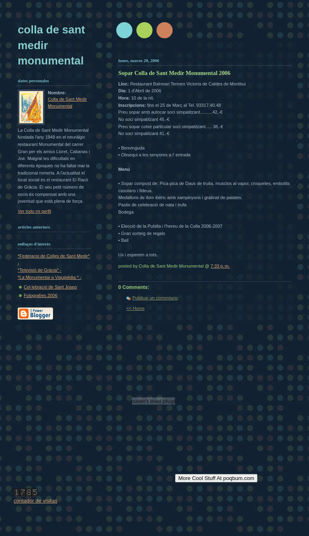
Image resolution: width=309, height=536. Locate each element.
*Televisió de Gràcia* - (40, 270)
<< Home (135, 308)
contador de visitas (35, 501)
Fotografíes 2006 (41, 295)
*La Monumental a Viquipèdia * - (49, 277)
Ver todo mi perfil (34, 211)
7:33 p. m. (220, 266)
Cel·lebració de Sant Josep (50, 287)
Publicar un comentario (155, 297)
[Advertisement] (213, 51)
